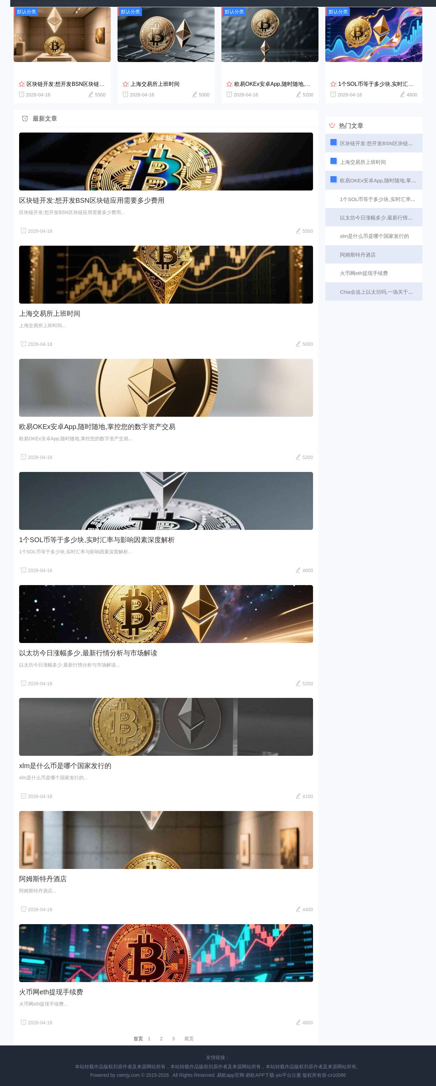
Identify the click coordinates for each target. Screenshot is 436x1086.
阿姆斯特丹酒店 (43, 878)
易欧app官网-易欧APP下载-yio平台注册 (56, 3)
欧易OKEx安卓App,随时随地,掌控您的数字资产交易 (296, 84)
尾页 (189, 1038)
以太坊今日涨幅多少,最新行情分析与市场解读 (88, 652)
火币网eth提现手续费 (51, 991)
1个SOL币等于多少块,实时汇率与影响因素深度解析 (97, 539)
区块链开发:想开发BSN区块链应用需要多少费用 (85, 84)
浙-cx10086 (334, 1074)
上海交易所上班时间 (155, 84)
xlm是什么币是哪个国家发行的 (65, 765)
